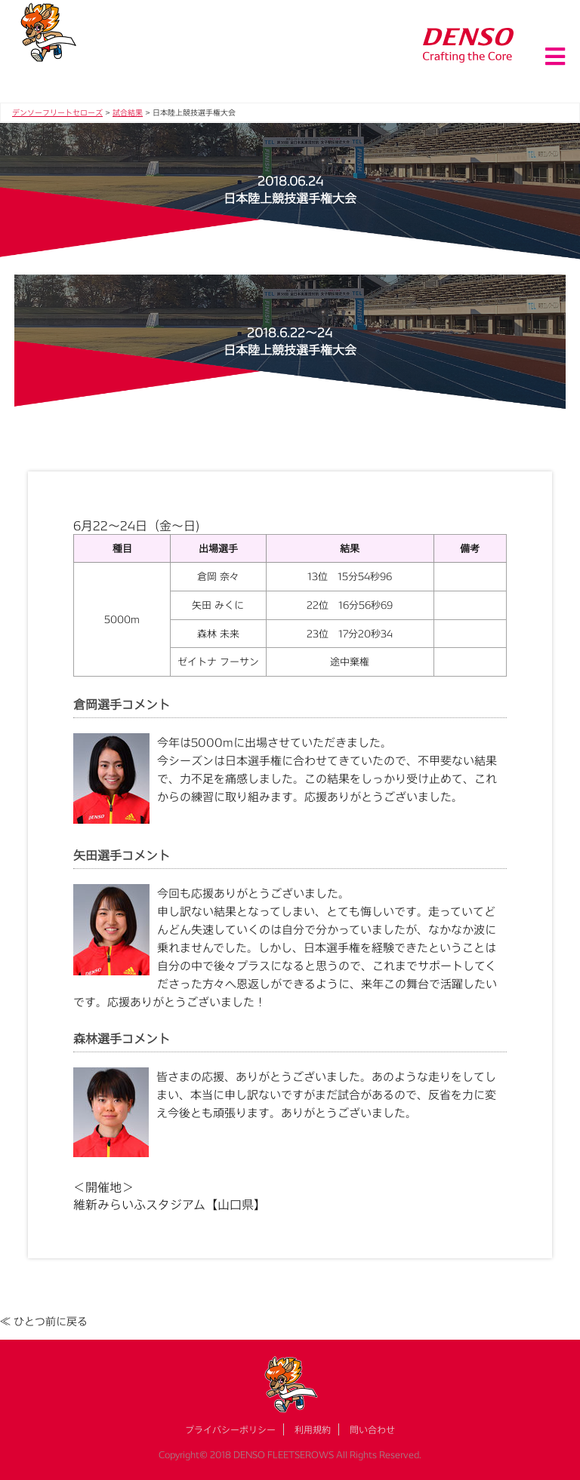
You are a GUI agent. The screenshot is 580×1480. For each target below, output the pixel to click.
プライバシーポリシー (230, 1429)
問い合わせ (372, 1429)
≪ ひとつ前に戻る (44, 1321)
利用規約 (313, 1429)
